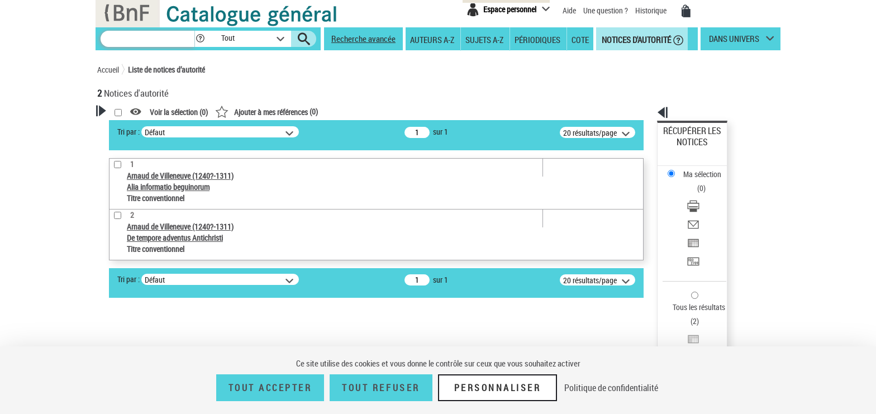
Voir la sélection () (322, 112)
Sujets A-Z (484, 39)
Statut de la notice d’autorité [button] (157, 301)
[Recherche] (147, 39)
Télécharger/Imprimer (698, 168)
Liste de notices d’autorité (166, 69)
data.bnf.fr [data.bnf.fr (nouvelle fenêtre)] (656, 342)
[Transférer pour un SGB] (707, 208)
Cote (580, 39)
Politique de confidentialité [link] (611, 388)
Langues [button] (122, 319)
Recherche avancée (363, 38)
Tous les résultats (691, 239)
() (410, 111)
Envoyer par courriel (696, 181)
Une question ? (605, 10)
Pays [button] (116, 338)
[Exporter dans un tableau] (707, 195)
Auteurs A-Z (432, 39)
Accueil (108, 69)
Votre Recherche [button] (143, 129)
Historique (651, 10)
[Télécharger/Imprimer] (707, 168)
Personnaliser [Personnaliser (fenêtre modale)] (497, 388)
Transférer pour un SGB (701, 208)
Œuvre (122, 267)
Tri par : (272, 131)
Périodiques (537, 39)
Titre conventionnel (149, 284)
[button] (200, 39)
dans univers (734, 41)
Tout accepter (270, 388)
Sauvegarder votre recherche (167, 207)
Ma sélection (684, 148)
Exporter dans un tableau (704, 194)
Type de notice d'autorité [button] (150, 250)
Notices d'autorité (635, 39)
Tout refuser (381, 388)
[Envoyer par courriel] (707, 181)
